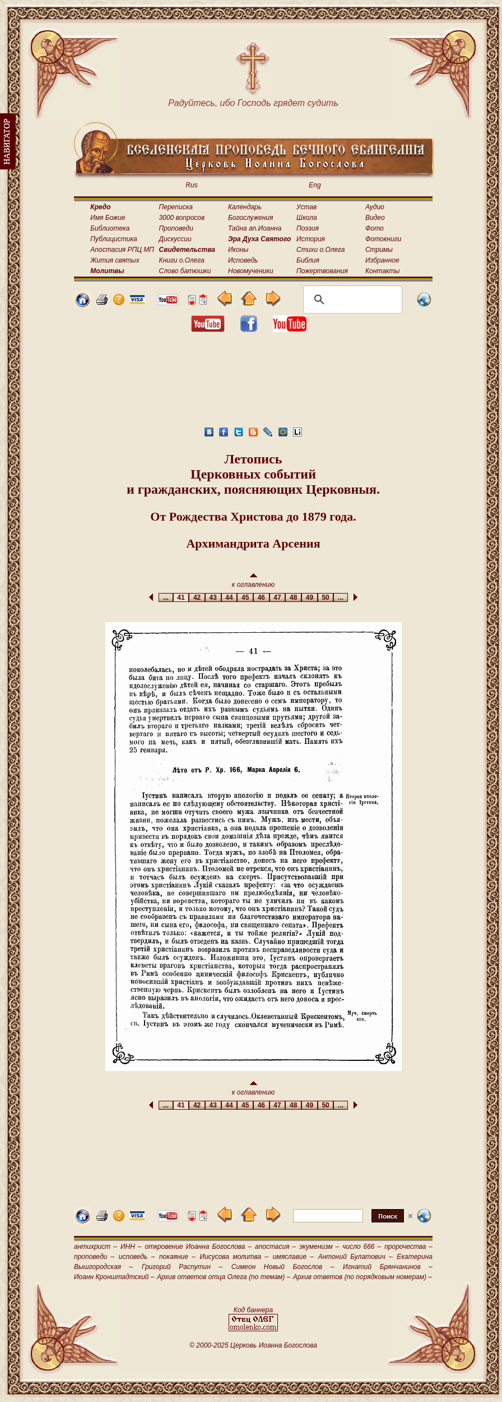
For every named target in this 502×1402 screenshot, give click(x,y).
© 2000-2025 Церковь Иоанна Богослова (253, 1345)
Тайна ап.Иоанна (254, 228)
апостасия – (275, 1247)
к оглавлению (253, 581)
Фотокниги (383, 239)
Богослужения (250, 218)
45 (245, 597)
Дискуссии (175, 239)
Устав (306, 207)
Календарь (245, 207)
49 (309, 597)
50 (325, 597)
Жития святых (114, 260)
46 (261, 597)
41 (181, 597)
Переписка (176, 207)
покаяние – (177, 1257)
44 (229, 597)
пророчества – (408, 1247)
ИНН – (131, 1247)
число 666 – (361, 1247)
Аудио (374, 207)
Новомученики (250, 271)
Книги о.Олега (181, 260)
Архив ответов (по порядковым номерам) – (362, 1277)
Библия (307, 260)
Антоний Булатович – (355, 1257)
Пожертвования (322, 271)
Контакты (382, 271)
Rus (191, 185)
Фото (374, 228)
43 (213, 597)
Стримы (379, 250)
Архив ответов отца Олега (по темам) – (223, 1277)
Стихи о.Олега (320, 250)
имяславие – (293, 1257)
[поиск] (351, 299)
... (165, 597)
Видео (375, 218)
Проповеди (176, 228)
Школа (306, 218)
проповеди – (94, 1257)
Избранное (382, 260)
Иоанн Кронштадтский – (114, 1277)
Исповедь (243, 260)
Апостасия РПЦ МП (122, 250)
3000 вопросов (182, 218)
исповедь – (137, 1257)
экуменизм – (319, 1247)
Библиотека (109, 228)
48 (293, 597)
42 (196, 597)
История (310, 239)
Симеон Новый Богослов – (282, 1267)
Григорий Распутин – (182, 1267)
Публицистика (113, 239)
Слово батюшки (185, 271)
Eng (314, 185)
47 (277, 597)
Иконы (238, 250)
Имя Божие (107, 218)
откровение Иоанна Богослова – (198, 1247)
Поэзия (307, 228)
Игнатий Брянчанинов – (388, 1267)
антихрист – (95, 1247)
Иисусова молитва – (234, 1257)
